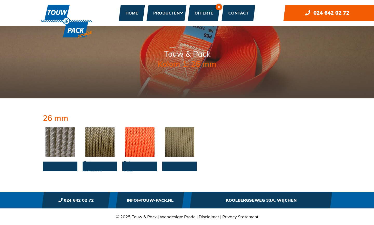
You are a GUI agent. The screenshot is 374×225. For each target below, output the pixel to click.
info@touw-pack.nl (150, 200)
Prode (190, 216)
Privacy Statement (240, 216)
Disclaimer (209, 216)
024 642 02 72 (327, 13)
